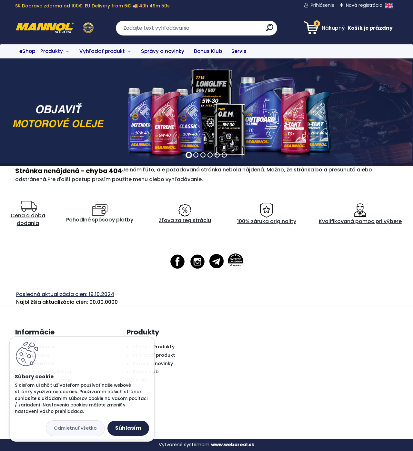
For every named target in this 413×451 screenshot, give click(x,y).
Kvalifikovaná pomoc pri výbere (360, 214)
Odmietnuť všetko (75, 428)
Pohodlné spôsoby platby (99, 213)
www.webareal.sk (232, 444)
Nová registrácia (364, 5)
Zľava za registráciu (185, 214)
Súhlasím (128, 428)
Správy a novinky (162, 51)
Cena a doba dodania (28, 214)
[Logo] (54, 28)
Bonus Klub (208, 51)
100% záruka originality (266, 214)
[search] (269, 30)
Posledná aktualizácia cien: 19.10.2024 (65, 294)
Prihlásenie (323, 5)
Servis (239, 51)
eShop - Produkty (41, 51)
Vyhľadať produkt (102, 51)
